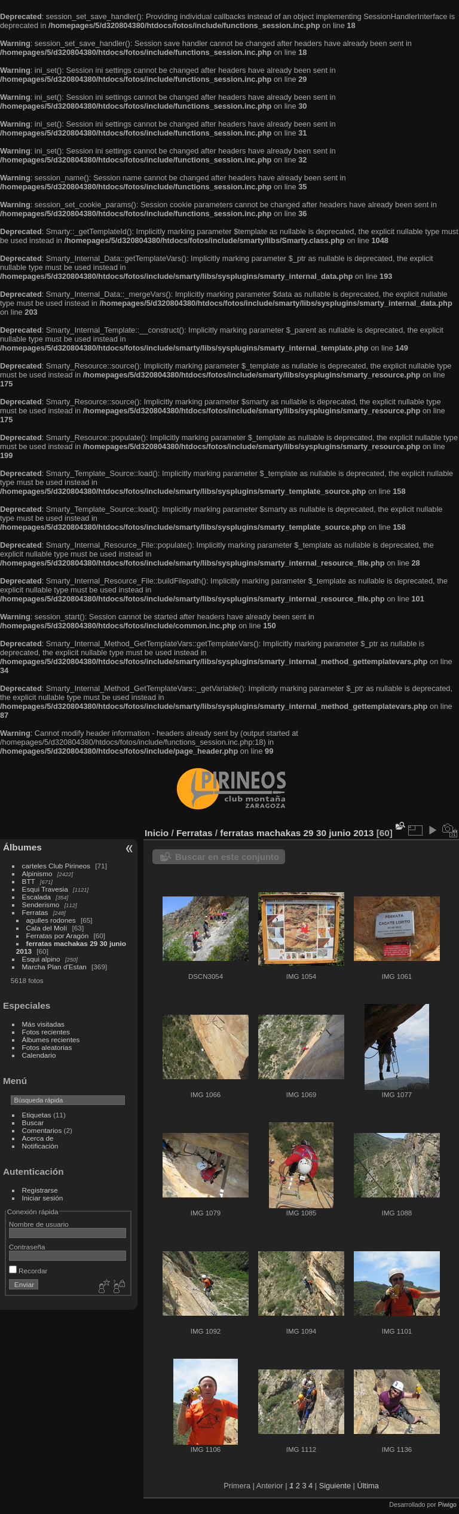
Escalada (36, 897)
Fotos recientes (46, 1032)
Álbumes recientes (51, 1039)
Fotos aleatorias (47, 1047)
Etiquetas (36, 1115)
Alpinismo (37, 873)
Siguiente (335, 1485)
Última (368, 1485)
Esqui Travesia (45, 889)
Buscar (33, 1122)
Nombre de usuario (39, 1224)
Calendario (39, 1055)
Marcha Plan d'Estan (54, 967)
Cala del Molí (47, 928)
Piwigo (447, 1504)
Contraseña (27, 1247)
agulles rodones (51, 920)
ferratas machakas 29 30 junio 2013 (297, 833)
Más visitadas (43, 1024)
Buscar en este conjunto (227, 857)
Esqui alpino (41, 959)
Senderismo (41, 904)
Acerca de (38, 1138)
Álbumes (22, 847)
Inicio (157, 833)
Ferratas (35, 912)
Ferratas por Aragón (57, 935)
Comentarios (42, 1130)
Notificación (40, 1146)
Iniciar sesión (42, 1198)
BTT (28, 881)
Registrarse (40, 1190)
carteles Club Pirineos (56, 866)
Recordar (28, 1271)
